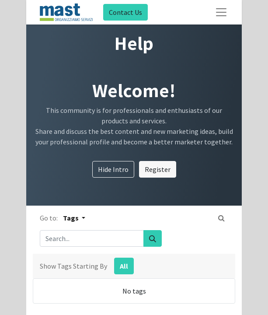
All (124, 266)
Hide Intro (113, 169)
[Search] (152, 238)
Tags (71, 218)
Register (158, 169)
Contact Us (125, 12)
